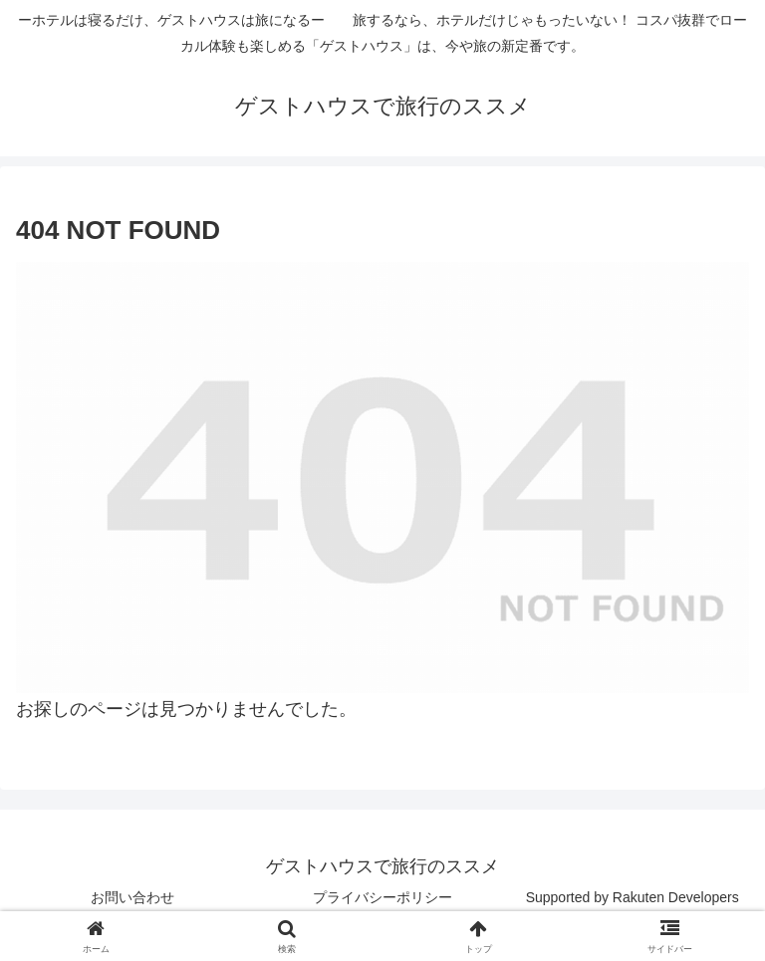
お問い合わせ (132, 897)
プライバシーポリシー (382, 897)
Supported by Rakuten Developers (632, 897)
